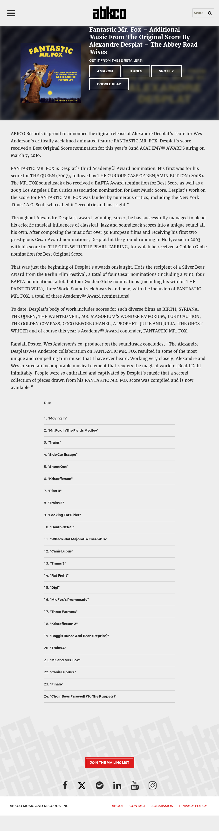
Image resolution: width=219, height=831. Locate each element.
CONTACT (138, 806)
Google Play (109, 84)
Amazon (105, 71)
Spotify (166, 71)
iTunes (136, 71)
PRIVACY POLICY (193, 806)
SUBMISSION (162, 806)
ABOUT (118, 806)
